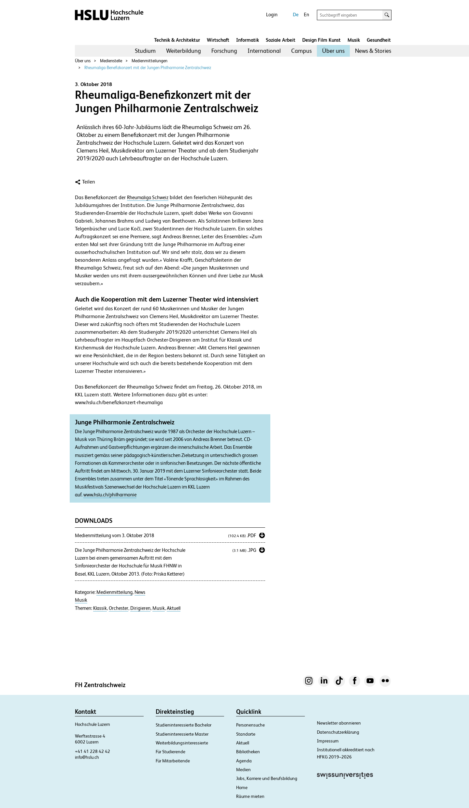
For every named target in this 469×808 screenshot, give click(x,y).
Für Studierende (170, 751)
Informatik (247, 40)
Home (242, 787)
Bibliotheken (248, 751)
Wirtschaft (218, 40)
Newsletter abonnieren (339, 723)
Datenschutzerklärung (338, 732)
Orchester (118, 608)
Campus (301, 50)
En (306, 14)
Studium (145, 50)
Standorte (245, 734)
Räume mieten (250, 796)
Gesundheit (379, 40)
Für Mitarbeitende (173, 760)
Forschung (224, 50)
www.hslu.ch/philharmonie (109, 494)
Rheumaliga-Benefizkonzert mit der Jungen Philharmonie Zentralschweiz (147, 67)
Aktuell (173, 608)
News (140, 592)
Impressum (328, 740)
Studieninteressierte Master (182, 734)
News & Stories (373, 50)
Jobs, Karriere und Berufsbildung (266, 778)
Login (271, 14)
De (296, 14)
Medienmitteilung (114, 592)
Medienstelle (111, 60)
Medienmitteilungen (149, 60)
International (264, 50)
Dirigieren (140, 608)
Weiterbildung (183, 50)
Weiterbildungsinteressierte (182, 742)
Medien (243, 769)
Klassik (100, 608)
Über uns (333, 50)
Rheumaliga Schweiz (147, 197)
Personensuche (250, 724)
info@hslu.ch (87, 757)
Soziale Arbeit (280, 40)
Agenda (244, 760)
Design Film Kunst (321, 40)
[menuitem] (145, 51)
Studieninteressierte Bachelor (183, 724)
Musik (354, 40)
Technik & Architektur (177, 40)
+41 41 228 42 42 (92, 751)
